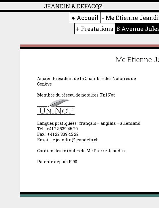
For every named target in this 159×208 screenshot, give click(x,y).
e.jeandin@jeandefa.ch (76, 139)
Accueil (88, 17)
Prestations (97, 28)
